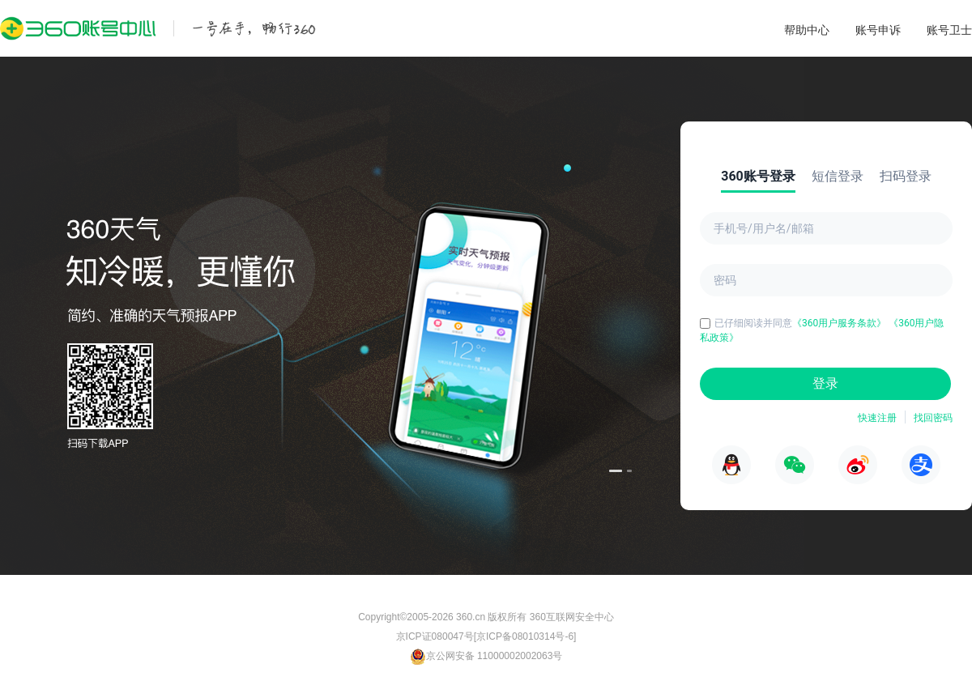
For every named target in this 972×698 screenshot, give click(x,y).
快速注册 (877, 417)
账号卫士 (949, 29)
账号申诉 (878, 29)
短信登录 (837, 176)
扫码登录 (906, 176)
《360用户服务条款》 (840, 323)
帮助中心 (806, 29)
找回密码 (933, 417)
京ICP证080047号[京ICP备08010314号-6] (486, 636)
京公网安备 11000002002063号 (486, 656)
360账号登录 (758, 176)
